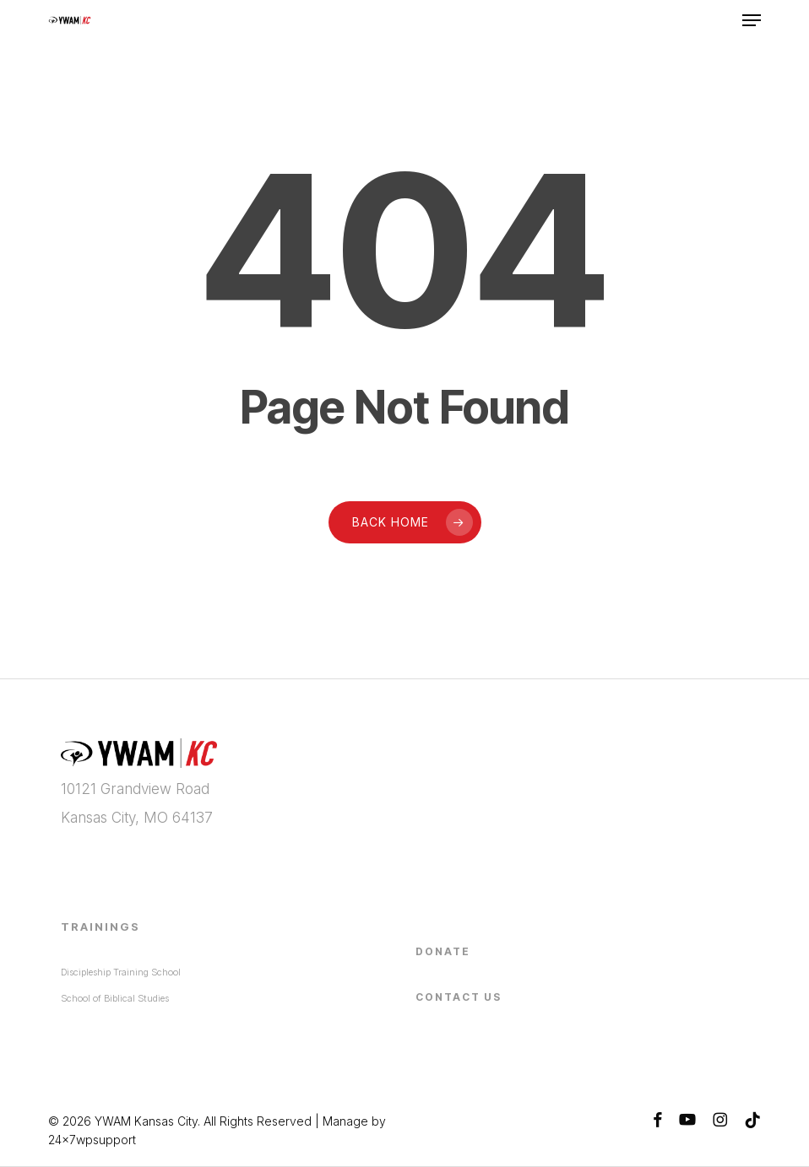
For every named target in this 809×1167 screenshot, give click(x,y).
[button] (751, 20)
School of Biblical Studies (115, 998)
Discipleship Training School (121, 972)
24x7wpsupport (92, 1139)
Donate (442, 951)
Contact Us (458, 997)
